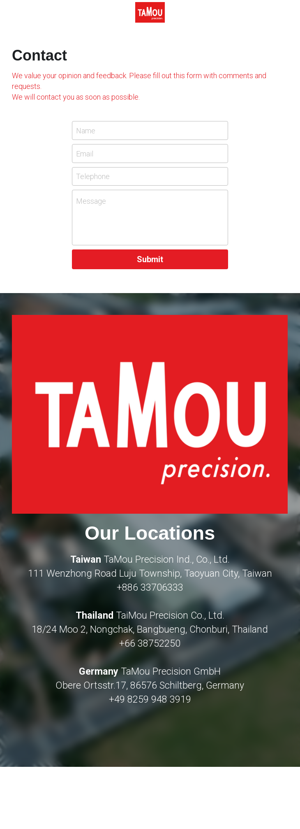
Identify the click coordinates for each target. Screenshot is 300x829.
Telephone (93, 176)
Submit (150, 259)
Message (91, 201)
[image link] (149, 11)
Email (84, 153)
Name (85, 130)
